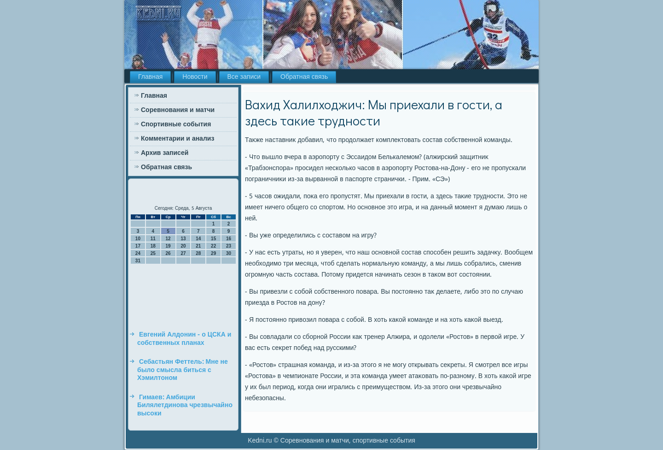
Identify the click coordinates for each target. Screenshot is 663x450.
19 (168, 246)
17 (137, 246)
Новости (194, 77)
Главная (150, 77)
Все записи (244, 77)
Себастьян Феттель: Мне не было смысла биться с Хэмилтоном (182, 370)
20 (183, 246)
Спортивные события (176, 124)
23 (228, 246)
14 (198, 238)
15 (213, 238)
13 (183, 238)
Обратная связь (304, 77)
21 (198, 246)
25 (153, 253)
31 (137, 260)
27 (183, 253)
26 (168, 253)
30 (228, 253)
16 (228, 238)
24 (137, 253)
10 (137, 238)
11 (153, 238)
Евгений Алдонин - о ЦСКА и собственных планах (184, 339)
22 (213, 246)
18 (153, 246)
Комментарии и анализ (177, 138)
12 (168, 238)
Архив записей (164, 153)
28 (198, 253)
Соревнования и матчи (178, 110)
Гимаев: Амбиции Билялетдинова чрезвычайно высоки (185, 405)
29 (213, 253)
